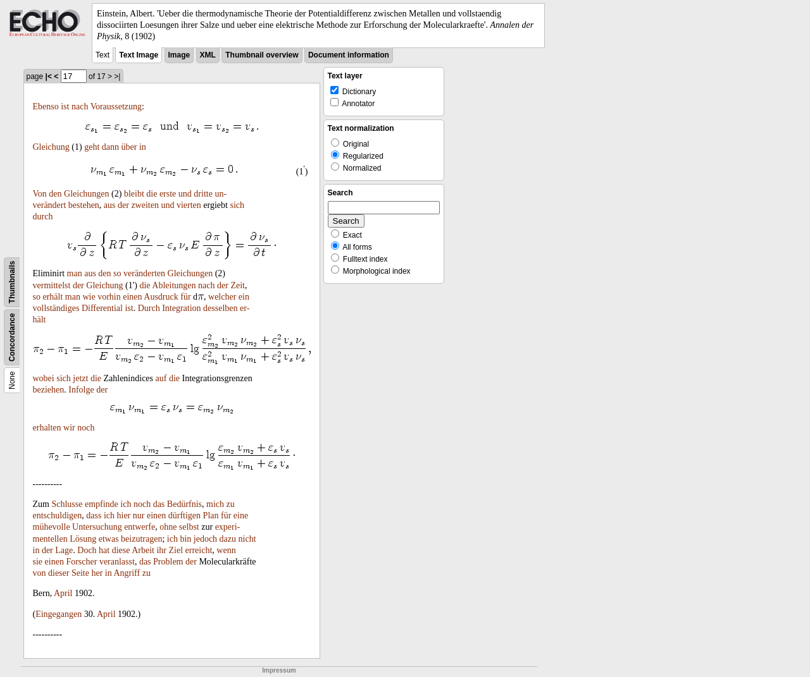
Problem (168, 561)
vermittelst (52, 285)
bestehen (83, 205)
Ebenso (46, 106)
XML (208, 55)
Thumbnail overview (261, 55)
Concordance (12, 337)
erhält (52, 297)
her (97, 573)
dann (110, 147)
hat (104, 550)
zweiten (145, 205)
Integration (181, 308)
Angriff (126, 573)
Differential (102, 308)
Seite (80, 573)
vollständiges (56, 308)
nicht (247, 539)
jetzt (80, 378)
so (117, 273)
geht (91, 147)
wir (69, 427)
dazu (228, 539)
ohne (168, 527)
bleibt (134, 193)
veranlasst (117, 561)
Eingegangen (58, 614)
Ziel (176, 550)
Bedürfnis (184, 504)
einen (132, 297)
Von (40, 193)
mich (215, 504)
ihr (161, 550)
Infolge (81, 389)
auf (161, 378)
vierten (189, 205)
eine (241, 515)
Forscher (81, 561)
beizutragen (141, 539)
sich (237, 205)
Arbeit (143, 550)
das (159, 504)
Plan (211, 515)
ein (244, 297)
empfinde (101, 504)
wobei (43, 378)
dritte (203, 193)
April (63, 593)
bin (185, 539)
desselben (220, 308)
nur (139, 515)
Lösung (83, 539)
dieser (58, 573)
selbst (189, 527)
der (123, 205)
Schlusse (66, 504)
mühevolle (51, 527)
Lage (64, 550)
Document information (348, 55)
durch (43, 216)
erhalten (47, 427)
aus (110, 205)
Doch (86, 550)
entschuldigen (57, 515)
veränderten (144, 273)
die (151, 193)
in (142, 147)
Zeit (237, 285)
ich (125, 504)
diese (121, 550)
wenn (225, 550)
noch (85, 427)
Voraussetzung (116, 106)
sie (38, 561)
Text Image (138, 55)
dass (93, 515)
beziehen (49, 389)
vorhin (109, 297)
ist (65, 106)
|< (49, 76)
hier (124, 515)
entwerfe (139, 527)
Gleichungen (86, 193)
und (185, 193)
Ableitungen (174, 285)
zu (231, 504)
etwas (109, 539)
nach (80, 106)
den (55, 193)
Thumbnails (12, 281)
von (39, 573)
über (129, 147)
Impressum (279, 670)
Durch (149, 308)
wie (88, 297)
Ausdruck (161, 297)
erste (167, 193)
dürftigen (184, 515)
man (74, 273)
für (185, 297)
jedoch (205, 539)
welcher (222, 297)
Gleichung (51, 147)
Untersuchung (97, 527)
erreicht (199, 550)
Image (179, 55)
